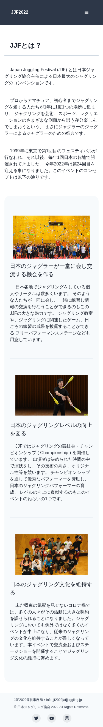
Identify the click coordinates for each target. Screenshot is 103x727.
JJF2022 (19, 12)
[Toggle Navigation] (86, 12)
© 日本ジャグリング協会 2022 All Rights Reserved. (51, 707)
